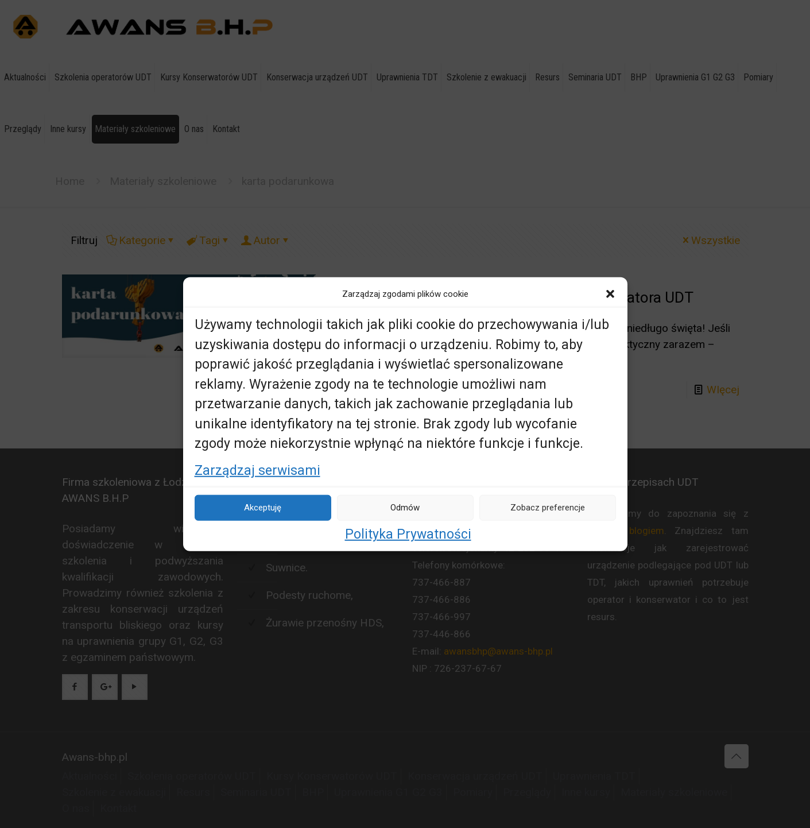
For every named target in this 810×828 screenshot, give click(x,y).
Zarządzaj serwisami (257, 470)
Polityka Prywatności (408, 533)
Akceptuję (262, 507)
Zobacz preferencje (547, 507)
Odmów (405, 507)
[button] (610, 294)
